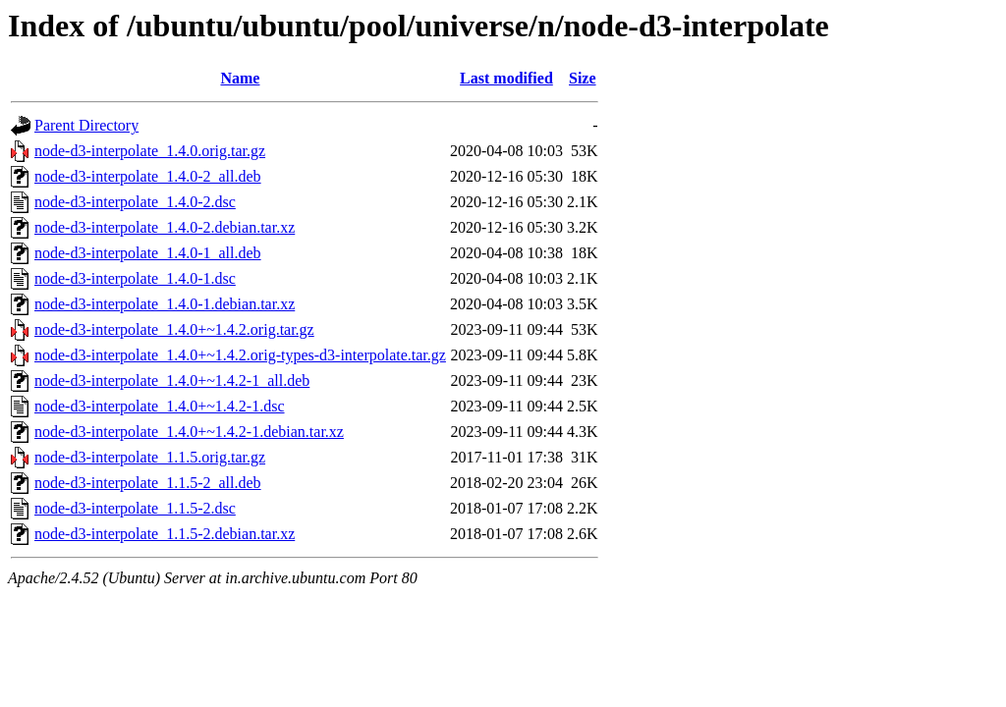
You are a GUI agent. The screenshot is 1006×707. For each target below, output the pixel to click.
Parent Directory (86, 125)
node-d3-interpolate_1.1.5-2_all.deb (147, 482)
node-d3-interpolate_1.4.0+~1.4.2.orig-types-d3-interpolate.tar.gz (240, 355)
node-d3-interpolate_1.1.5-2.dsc (135, 508)
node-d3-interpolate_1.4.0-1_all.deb (147, 253)
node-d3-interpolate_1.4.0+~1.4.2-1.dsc (159, 406)
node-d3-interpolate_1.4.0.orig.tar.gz (149, 150)
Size (582, 78)
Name (239, 78)
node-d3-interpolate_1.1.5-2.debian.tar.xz (164, 533)
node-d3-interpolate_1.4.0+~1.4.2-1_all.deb (171, 380)
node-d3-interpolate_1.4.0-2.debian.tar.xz (164, 227)
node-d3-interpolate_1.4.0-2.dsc (135, 201)
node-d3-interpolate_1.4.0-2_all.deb (147, 176)
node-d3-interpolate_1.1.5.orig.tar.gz (149, 457)
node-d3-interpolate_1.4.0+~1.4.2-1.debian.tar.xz (189, 431)
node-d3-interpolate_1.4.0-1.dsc (135, 278)
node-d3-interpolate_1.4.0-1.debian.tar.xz (164, 304)
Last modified (506, 78)
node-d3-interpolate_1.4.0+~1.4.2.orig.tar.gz (174, 329)
